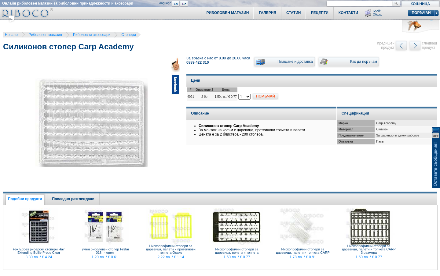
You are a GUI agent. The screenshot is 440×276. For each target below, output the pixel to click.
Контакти (348, 13)
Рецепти (319, 13)
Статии (293, 13)
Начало (11, 35)
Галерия (267, 13)
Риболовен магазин (45, 35)
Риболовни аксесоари (91, 35)
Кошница (420, 4)
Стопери (128, 35)
